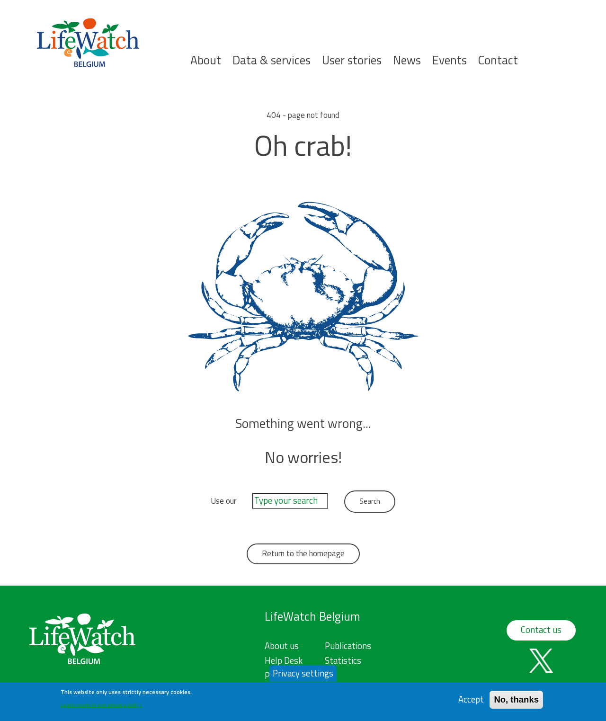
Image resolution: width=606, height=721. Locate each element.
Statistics (343, 660)
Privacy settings (303, 676)
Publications (348, 645)
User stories (352, 60)
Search (583, 71)
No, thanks (516, 702)
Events (449, 60)
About (205, 60)
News (407, 60)
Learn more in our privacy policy (102, 707)
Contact (498, 60)
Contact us (541, 629)
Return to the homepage (303, 553)
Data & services (271, 60)
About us (282, 645)
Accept (471, 702)
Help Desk (284, 660)
